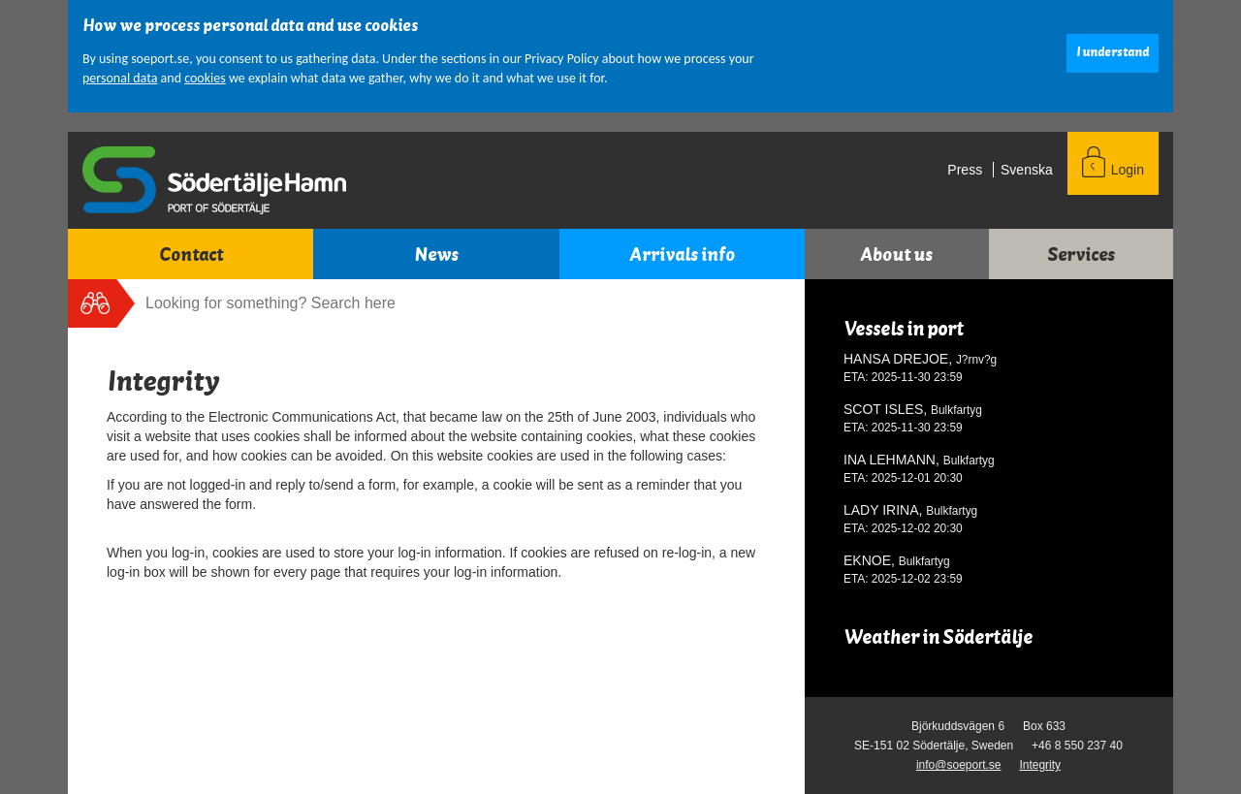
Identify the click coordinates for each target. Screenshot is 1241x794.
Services (1081, 255)
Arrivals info (682, 255)
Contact (191, 255)
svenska (1027, 169)
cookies (205, 78)
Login (1127, 169)
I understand (1112, 52)
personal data (119, 78)
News (436, 255)
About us (896, 255)
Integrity (1040, 765)
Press (964, 169)
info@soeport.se (959, 765)
